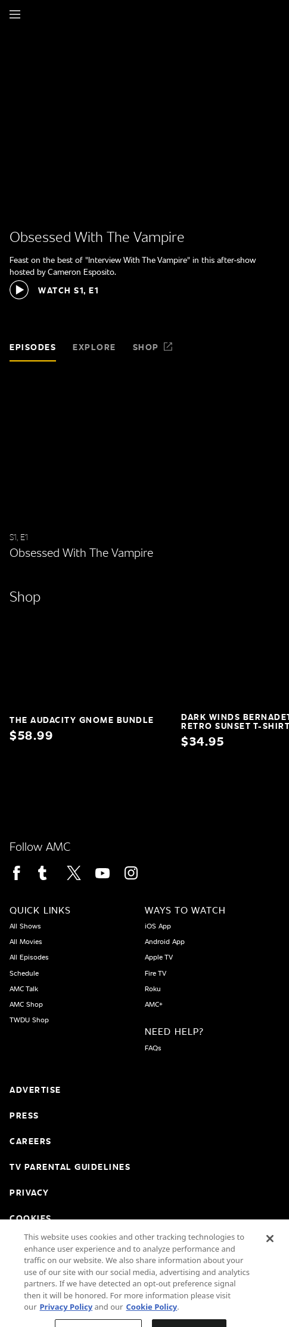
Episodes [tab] (33, 347)
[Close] (270, 1247)
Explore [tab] (94, 347)
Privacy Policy (66, 1315)
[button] (54, 290)
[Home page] (35, 14)
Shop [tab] (153, 347)
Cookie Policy (151, 1315)
